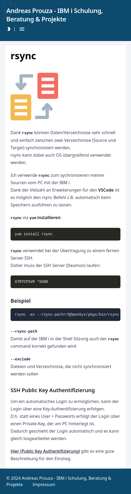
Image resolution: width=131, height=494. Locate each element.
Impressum (44, 484)
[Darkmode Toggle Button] (8, 29)
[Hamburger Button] (22, 29)
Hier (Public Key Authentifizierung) (45, 451)
